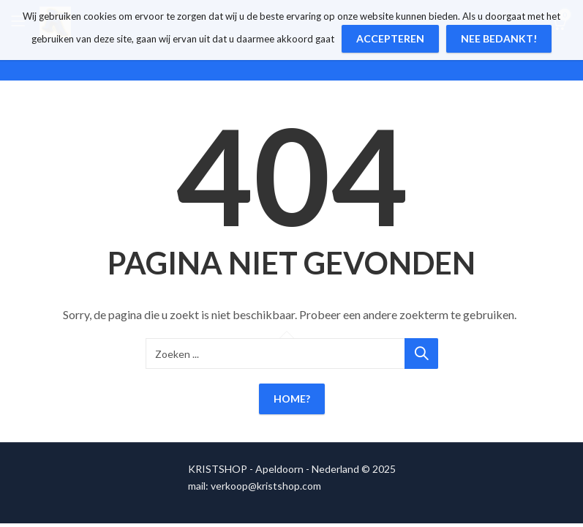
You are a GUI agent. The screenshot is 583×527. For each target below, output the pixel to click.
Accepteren (390, 38)
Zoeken (421, 353)
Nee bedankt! (499, 38)
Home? (292, 398)
